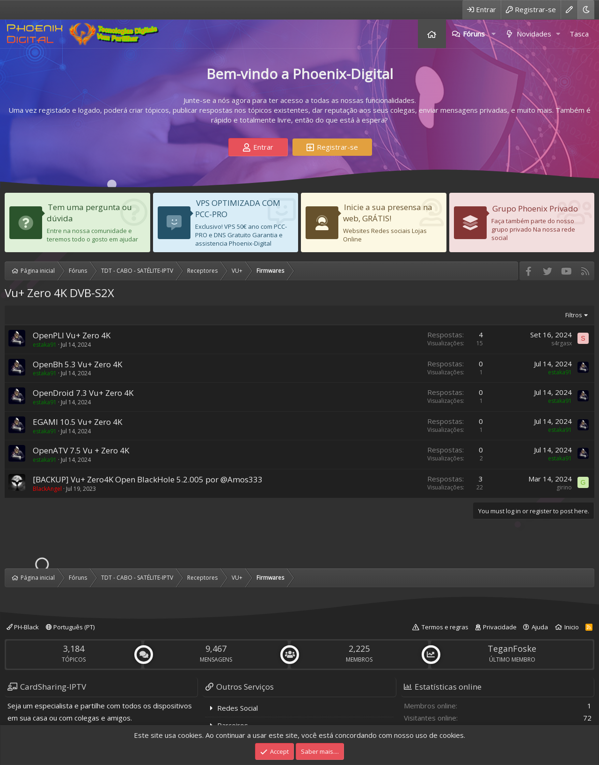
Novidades (534, 33)
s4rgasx (561, 343)
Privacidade (500, 627)
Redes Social (237, 708)
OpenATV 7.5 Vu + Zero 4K (81, 450)
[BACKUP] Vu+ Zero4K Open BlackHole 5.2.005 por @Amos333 (148, 479)
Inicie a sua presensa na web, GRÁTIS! (387, 213)
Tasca (579, 33)
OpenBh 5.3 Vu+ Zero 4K (77, 364)
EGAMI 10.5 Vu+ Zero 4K (77, 421)
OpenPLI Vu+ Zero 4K (71, 335)
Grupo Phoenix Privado (535, 208)
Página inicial (432, 34)
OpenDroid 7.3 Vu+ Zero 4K (83, 392)
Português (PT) (70, 627)
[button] (493, 34)
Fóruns (474, 33)
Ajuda (540, 627)
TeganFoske (512, 648)
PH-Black (23, 627)
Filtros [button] (573, 315)
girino (564, 487)
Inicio (571, 627)
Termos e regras (445, 627)
